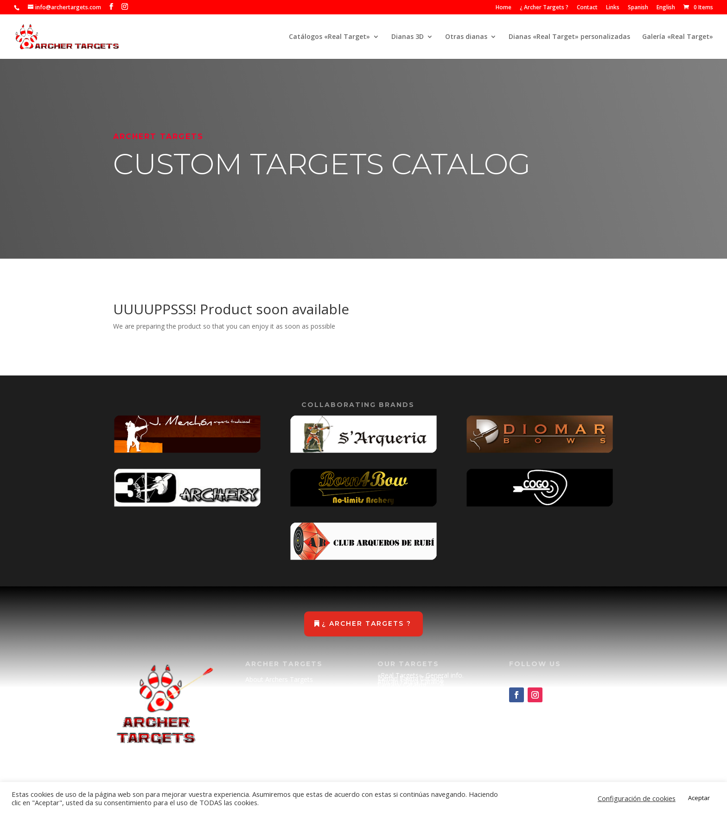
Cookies (257, 752)
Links (612, 8)
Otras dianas (466, 37)
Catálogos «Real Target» (329, 37)
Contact (587, 8)
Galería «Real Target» (677, 37)
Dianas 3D (407, 37)
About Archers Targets (279, 679)
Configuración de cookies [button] (637, 798)
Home (503, 8)
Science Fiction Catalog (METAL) (426, 691)
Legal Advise (264, 733)
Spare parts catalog (406, 697)
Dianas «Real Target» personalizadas (569, 37)
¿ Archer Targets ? (544, 8)
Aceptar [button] (699, 798)
